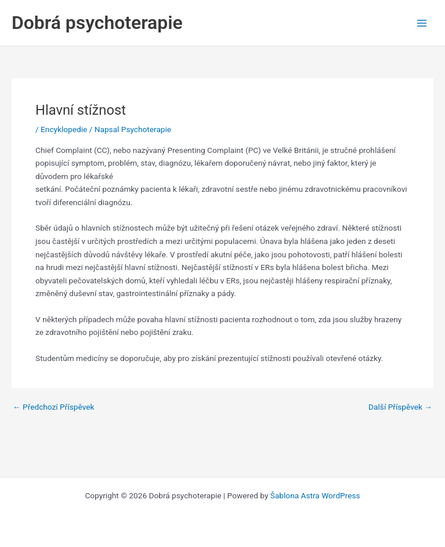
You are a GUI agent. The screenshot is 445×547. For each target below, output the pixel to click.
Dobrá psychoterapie (97, 23)
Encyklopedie (64, 129)
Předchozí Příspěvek (53, 407)
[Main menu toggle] (422, 23)
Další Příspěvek (400, 407)
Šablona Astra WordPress (315, 495)
